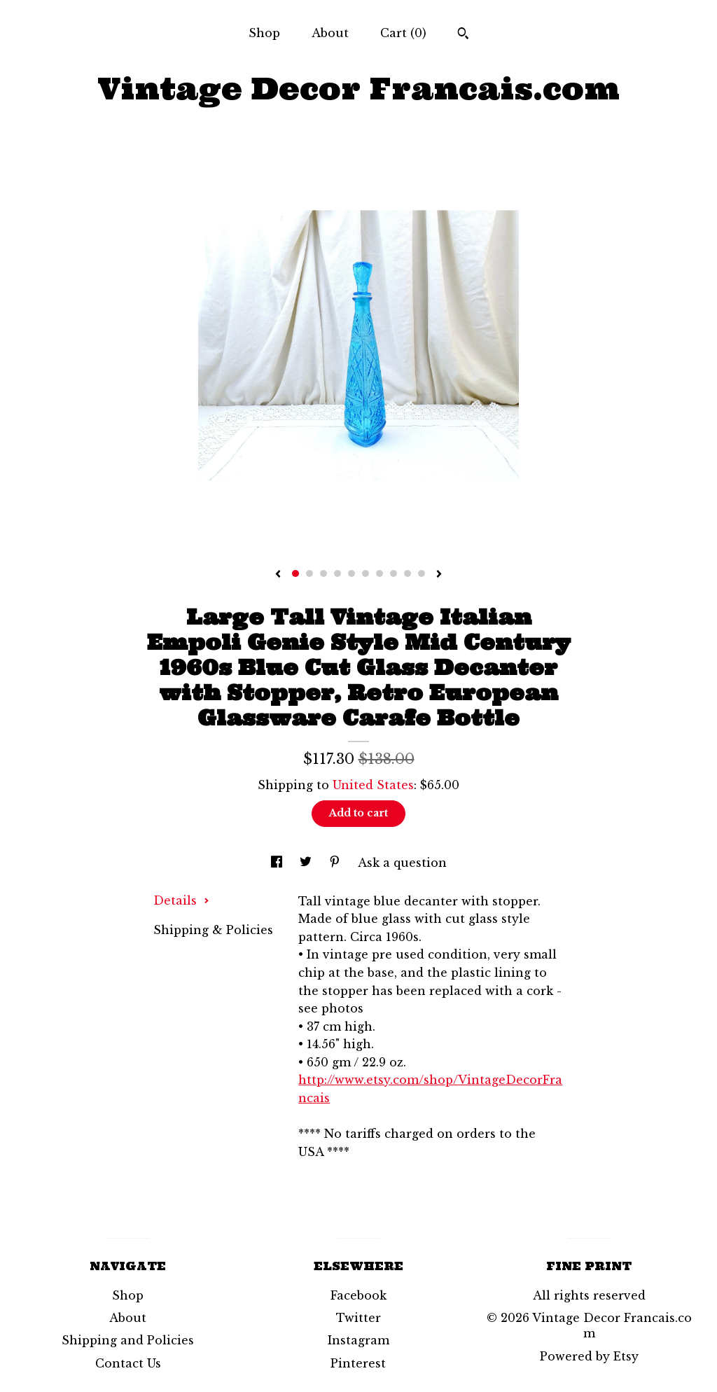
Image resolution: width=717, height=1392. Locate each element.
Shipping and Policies (128, 1340)
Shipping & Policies (213, 930)
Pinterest (358, 1363)
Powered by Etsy (589, 1356)
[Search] (463, 35)
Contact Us (128, 1363)
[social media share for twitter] (307, 863)
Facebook (358, 1295)
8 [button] (393, 573)
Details (181, 900)
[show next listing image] (439, 575)
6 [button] (365, 573)
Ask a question (402, 863)
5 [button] (351, 573)
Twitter (358, 1318)
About (330, 33)
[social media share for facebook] (278, 863)
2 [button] (309, 573)
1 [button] (295, 573)
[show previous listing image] (277, 575)
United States (373, 785)
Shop (264, 33)
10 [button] (421, 573)
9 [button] (407, 573)
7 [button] (379, 573)
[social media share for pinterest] (336, 863)
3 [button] (323, 573)
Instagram (358, 1340)
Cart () (403, 33)
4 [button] (337, 573)
